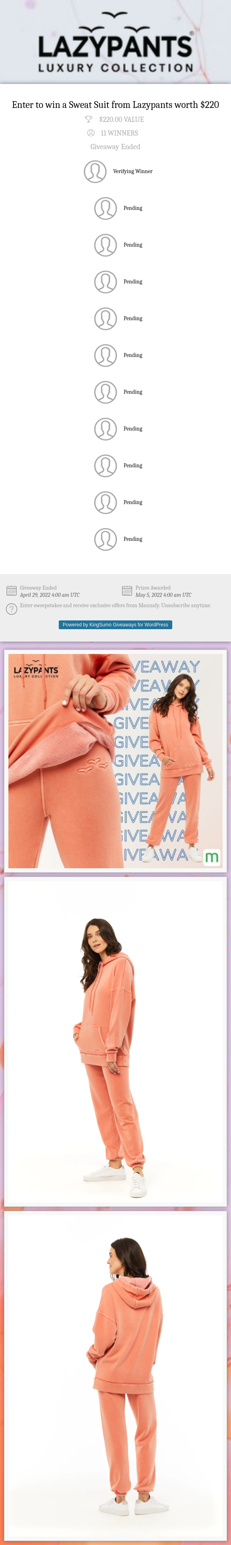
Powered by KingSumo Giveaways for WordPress (115, 625)
